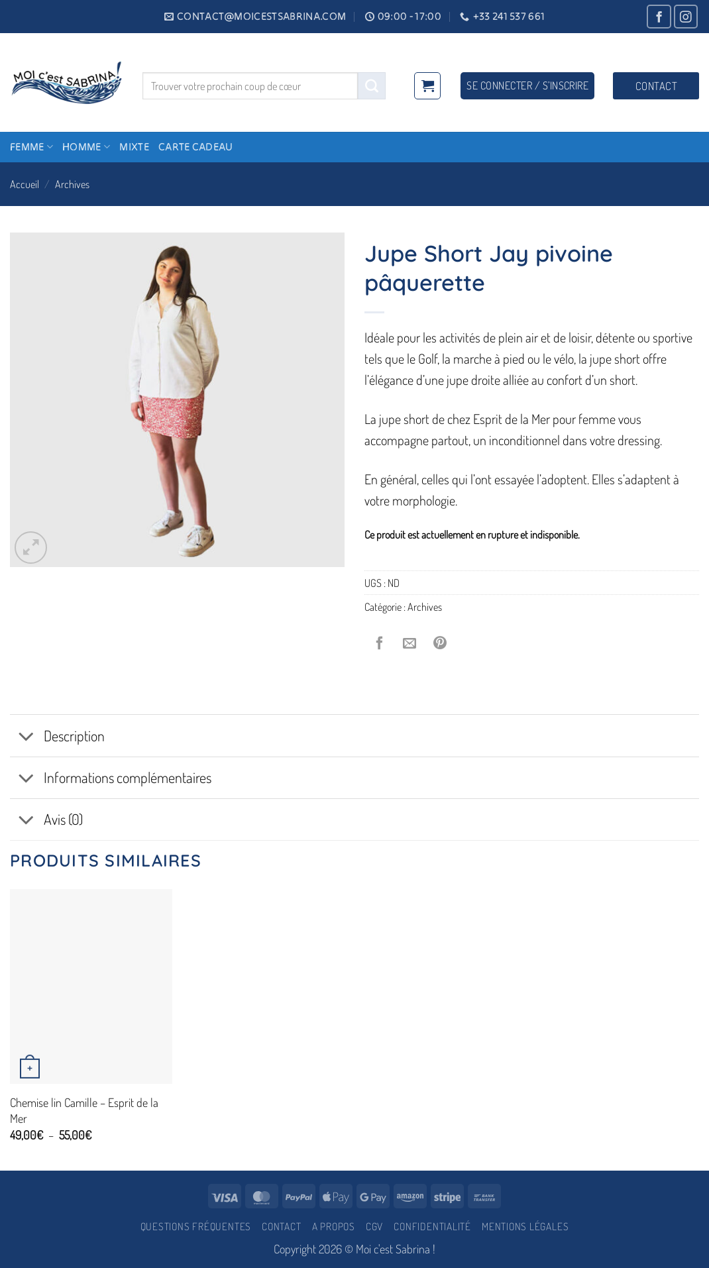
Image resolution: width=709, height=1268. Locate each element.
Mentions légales (525, 1226)
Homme (86, 146)
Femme (31, 146)
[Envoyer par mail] (410, 643)
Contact (281, 1226)
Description (57, 737)
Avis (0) (46, 821)
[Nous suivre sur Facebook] (659, 17)
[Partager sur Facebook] (380, 643)
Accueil (24, 184)
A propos (333, 1226)
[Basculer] (26, 737)
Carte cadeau (195, 146)
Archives (72, 184)
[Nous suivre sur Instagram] (686, 17)
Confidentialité (432, 1226)
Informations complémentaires (110, 779)
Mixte (134, 146)
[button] (427, 85)
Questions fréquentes (195, 1226)
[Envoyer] (372, 86)
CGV (374, 1226)
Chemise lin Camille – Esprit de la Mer (84, 1110)
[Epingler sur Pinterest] (440, 643)
